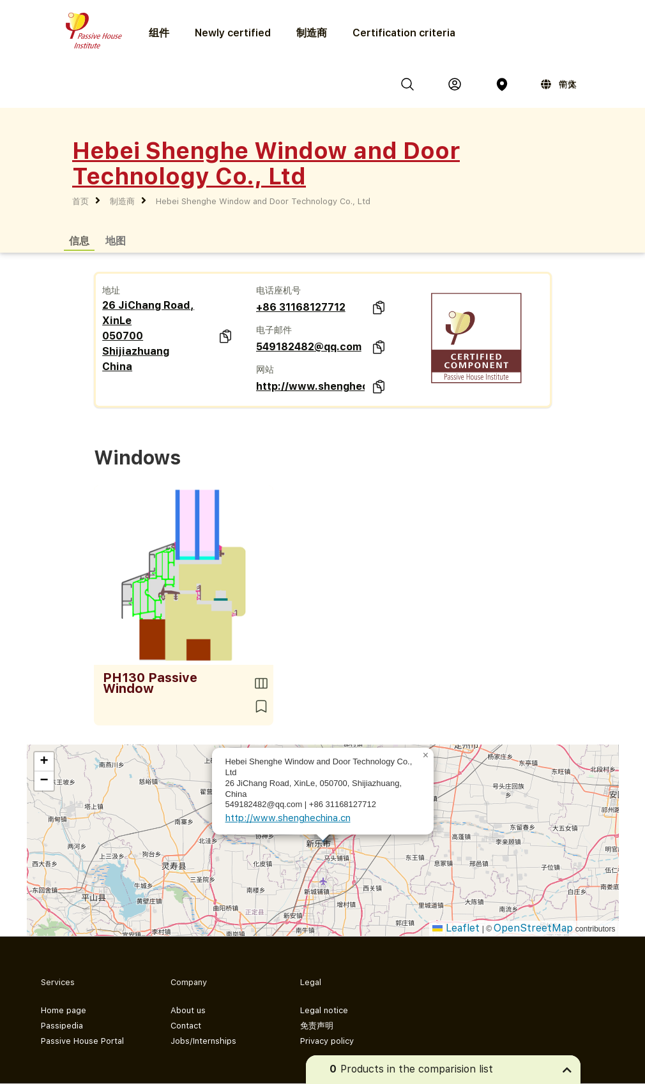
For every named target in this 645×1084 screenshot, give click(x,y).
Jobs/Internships (203, 1041)
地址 (111, 290)
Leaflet (456, 928)
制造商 (311, 33)
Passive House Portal (82, 1041)
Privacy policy (327, 1041)
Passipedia (62, 1025)
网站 (265, 369)
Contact (186, 1025)
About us (188, 1010)
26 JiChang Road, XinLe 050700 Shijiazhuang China (148, 336)
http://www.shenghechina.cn (310, 386)
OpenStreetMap (533, 928)
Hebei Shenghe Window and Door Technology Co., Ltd (263, 201)
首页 (80, 201)
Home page (63, 1010)
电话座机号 (278, 290)
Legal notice (324, 1010)
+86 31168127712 (300, 307)
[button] (426, 755)
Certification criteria (404, 33)
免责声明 (316, 1025)
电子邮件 (274, 330)
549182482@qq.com (308, 347)
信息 (79, 240)
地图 (115, 240)
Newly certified (233, 33)
